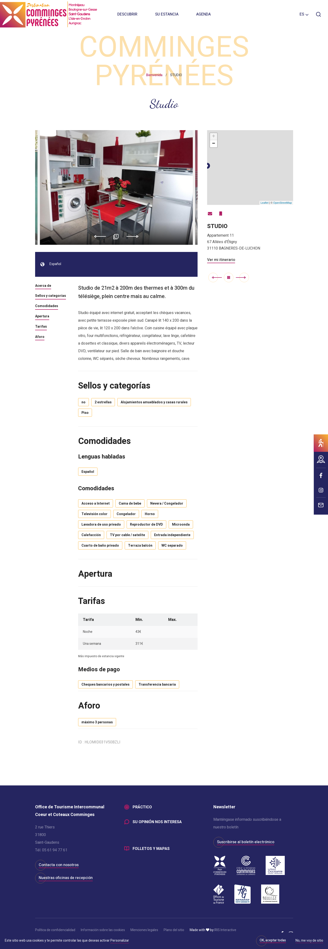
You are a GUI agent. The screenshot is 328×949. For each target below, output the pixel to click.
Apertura (42, 317)
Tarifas (41, 327)
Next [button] (134, 236)
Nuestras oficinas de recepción (66, 878)
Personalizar (119, 940)
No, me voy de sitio (309, 941)
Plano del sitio (174, 930)
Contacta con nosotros (59, 865)
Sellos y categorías (50, 296)
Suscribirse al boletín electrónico (245, 842)
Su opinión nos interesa (157, 822)
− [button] (213, 143)
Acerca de (43, 286)
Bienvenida (154, 75)
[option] (116, 187)
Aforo (39, 337)
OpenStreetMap (282, 202)
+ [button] (213, 136)
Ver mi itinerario (221, 260)
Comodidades (46, 306)
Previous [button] (98, 236)
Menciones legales (144, 930)
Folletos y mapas (151, 849)
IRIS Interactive (225, 930)
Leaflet (265, 202)
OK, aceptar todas (273, 940)
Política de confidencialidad (55, 930)
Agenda (203, 14)
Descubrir (127, 14)
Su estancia (166, 14)
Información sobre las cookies (103, 930)
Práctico (142, 807)
